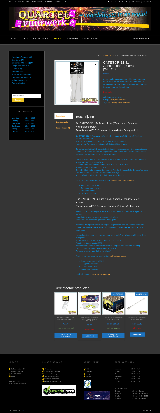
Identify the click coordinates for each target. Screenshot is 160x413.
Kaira (22, 410)
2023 (109, 102)
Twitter (87, 369)
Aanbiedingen (37, 1)
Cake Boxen (16, 60)
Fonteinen (15, 71)
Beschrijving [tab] (60, 116)
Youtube (88, 376)
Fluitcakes (15, 69)
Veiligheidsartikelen (106, 55)
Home (96, 55)
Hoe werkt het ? (41, 38)
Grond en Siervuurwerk (20, 74)
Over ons (24, 38)
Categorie (49, 1)
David (13, 376)
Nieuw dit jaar (60, 1)
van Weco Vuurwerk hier (101, 274)
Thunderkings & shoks (20, 77)
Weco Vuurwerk (124, 102)
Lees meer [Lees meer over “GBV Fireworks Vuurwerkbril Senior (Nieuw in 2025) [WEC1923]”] (90, 336)
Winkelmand (72, 38)
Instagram (88, 374)
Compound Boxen (18, 66)
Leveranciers (18, 1)
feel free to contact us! (118, 256)
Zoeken (18, 100)
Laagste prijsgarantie (52, 376)
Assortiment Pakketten (20, 57)
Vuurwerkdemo (90, 38)
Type (28, 1)
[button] (96, 64)
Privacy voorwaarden (51, 379)
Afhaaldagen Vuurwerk (52, 371)
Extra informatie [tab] (62, 122)
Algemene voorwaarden (52, 381)
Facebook (88, 371)
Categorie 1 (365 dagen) (21, 63)
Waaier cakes (17, 83)
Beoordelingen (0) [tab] (63, 128)
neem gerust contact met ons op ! (123, 180)
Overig (114, 102)
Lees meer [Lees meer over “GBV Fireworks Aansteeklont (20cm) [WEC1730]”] (137, 334)
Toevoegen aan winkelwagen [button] (66, 335)
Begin (13, 38)
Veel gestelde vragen (51, 374)
